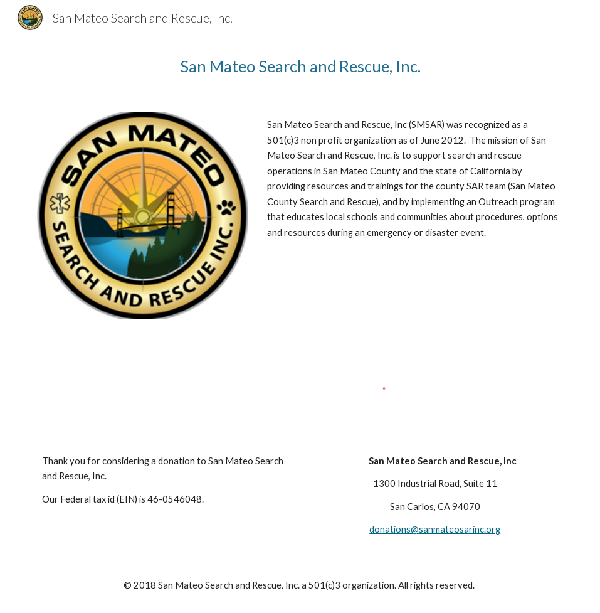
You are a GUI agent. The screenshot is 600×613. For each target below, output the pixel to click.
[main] (300, 66)
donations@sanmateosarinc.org (434, 529)
